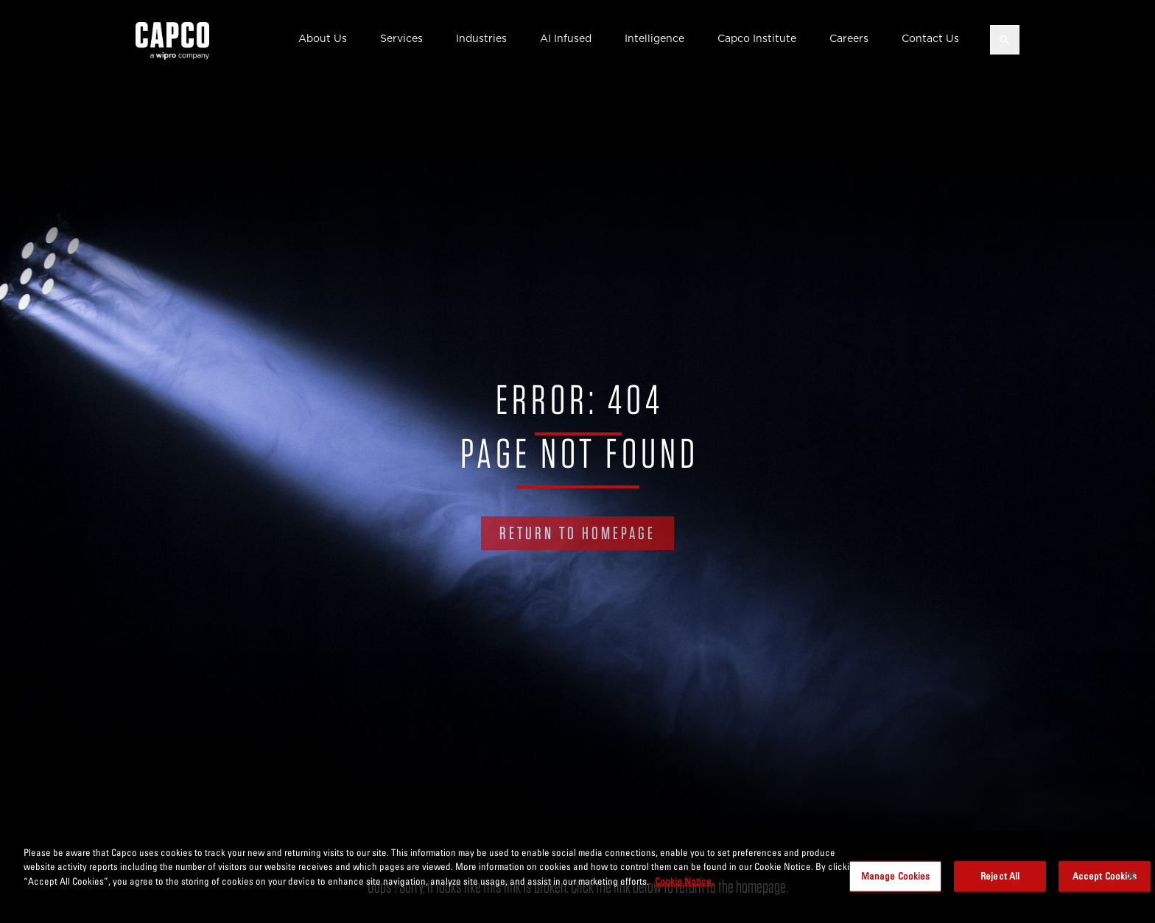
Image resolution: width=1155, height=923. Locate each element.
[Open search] (1004, 40)
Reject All (999, 881)
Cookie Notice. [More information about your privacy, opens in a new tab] (684, 886)
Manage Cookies (895, 881)
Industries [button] (481, 38)
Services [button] (401, 38)
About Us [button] (322, 38)
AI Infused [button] (565, 38)
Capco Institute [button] (756, 38)
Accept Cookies (1104, 881)
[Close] (1131, 881)
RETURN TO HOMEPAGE (577, 533)
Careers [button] (848, 38)
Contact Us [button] (930, 38)
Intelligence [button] (654, 38)
